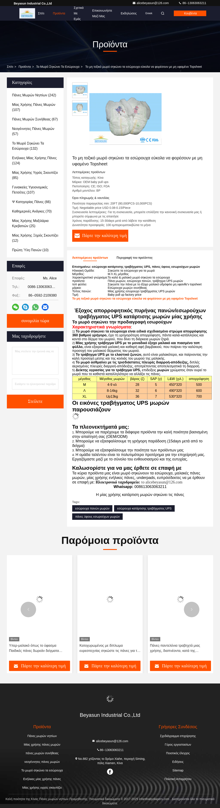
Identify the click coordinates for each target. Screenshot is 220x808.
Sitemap (178, 770)
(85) (35, 175)
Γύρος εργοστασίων (178, 744)
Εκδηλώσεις (129, 13)
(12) (35, 238)
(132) (28, 146)
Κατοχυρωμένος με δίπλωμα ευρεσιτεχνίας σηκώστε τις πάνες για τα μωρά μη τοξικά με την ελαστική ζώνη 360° (109, 648)
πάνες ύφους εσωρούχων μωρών (97, 516)
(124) (34, 160)
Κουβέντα (190, 13)
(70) (32, 211)
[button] (28, 609)
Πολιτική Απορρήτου (178, 779)
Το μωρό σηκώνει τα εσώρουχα (57, 66)
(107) (33, 107)
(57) (33, 131)
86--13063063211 (192, 3)
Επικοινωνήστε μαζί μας (102, 13)
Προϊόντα (59, 13)
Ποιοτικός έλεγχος (178, 753)
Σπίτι (41, 13)
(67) (35, 119)
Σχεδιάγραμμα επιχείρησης (178, 736)
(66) (31, 202)
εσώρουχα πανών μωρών (92, 508)
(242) (34, 95)
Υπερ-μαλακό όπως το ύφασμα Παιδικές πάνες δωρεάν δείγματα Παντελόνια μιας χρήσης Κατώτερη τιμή (39, 648)
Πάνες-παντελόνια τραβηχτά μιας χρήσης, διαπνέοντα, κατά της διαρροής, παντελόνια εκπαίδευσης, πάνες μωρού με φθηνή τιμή (177, 648)
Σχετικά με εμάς (79, 13)
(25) (30, 223)
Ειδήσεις (178, 761)
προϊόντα (24, 66)
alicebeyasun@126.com (151, 3)
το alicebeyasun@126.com (161, 482)
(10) (30, 250)
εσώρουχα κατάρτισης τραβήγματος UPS (144, 508)
